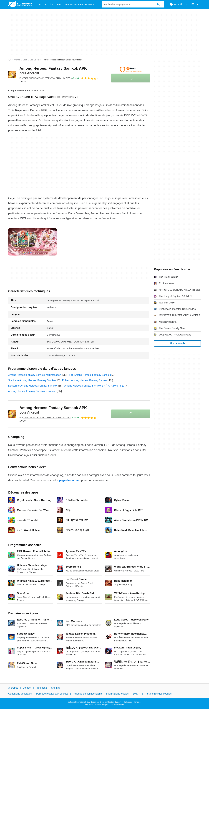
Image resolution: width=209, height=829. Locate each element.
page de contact (70, 480)
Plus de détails (177, 343)
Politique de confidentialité (87, 693)
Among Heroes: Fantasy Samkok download (32, 391)
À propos (13, 687)
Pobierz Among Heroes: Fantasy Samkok (85, 380)
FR (195, 4)
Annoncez (41, 687)
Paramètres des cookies (158, 693)
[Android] (17, 60)
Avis (58, 4)
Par (45, 78)
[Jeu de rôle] (35, 60)
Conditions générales (20, 693)
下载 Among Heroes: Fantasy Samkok (89, 375)
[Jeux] (25, 60)
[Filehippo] (20, 4)
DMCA (136, 693)
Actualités (46, 4)
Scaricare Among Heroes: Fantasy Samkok (32, 380)
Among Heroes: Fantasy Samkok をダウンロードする (94, 385)
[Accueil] (9, 59)
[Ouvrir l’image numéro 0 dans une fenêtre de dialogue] (32, 242)
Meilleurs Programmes (79, 4)
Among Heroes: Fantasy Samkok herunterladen (34, 375)
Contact (27, 687)
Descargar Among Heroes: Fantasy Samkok (32, 385)
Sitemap (55, 687)
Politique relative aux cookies (52, 693)
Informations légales (117, 693)
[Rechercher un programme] (158, 4)
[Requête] (133, 4)
